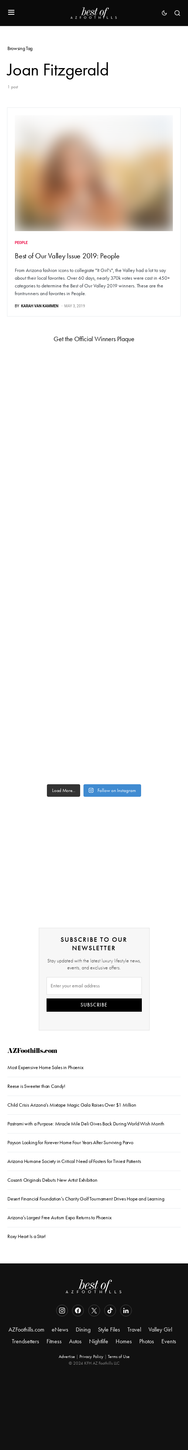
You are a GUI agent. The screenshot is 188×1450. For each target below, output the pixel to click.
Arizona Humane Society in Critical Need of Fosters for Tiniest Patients (74, 1161)
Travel (134, 1329)
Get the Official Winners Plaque (94, 339)
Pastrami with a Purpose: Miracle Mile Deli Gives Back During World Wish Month (85, 1124)
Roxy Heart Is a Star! (26, 1236)
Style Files (109, 1329)
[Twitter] (94, 1310)
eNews (60, 1329)
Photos (146, 1341)
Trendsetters (25, 1341)
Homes (124, 1341)
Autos (75, 1341)
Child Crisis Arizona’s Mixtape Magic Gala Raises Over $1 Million (71, 1105)
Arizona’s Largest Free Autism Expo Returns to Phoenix (59, 1217)
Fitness (54, 1341)
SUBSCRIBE (94, 1005)
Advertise (67, 1356)
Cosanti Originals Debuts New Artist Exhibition (52, 1180)
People (21, 243)
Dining (83, 1329)
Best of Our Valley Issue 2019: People (67, 255)
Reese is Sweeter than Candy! (36, 1086)
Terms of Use (119, 1356)
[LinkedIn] (126, 1310)
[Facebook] (78, 1310)
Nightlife (98, 1341)
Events (168, 1341)
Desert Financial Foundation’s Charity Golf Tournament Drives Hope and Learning (85, 1199)
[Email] (94, 986)
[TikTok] (110, 1310)
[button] (11, 12)
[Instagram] (62, 1310)
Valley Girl (160, 1329)
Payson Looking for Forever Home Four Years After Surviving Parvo (70, 1142)
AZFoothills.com (32, 1052)
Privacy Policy (91, 1356)
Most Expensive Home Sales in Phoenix (45, 1067)
